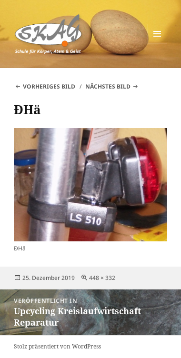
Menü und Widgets (157, 43)
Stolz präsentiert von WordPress (57, 346)
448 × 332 (102, 278)
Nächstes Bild (108, 86)
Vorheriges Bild (49, 86)
